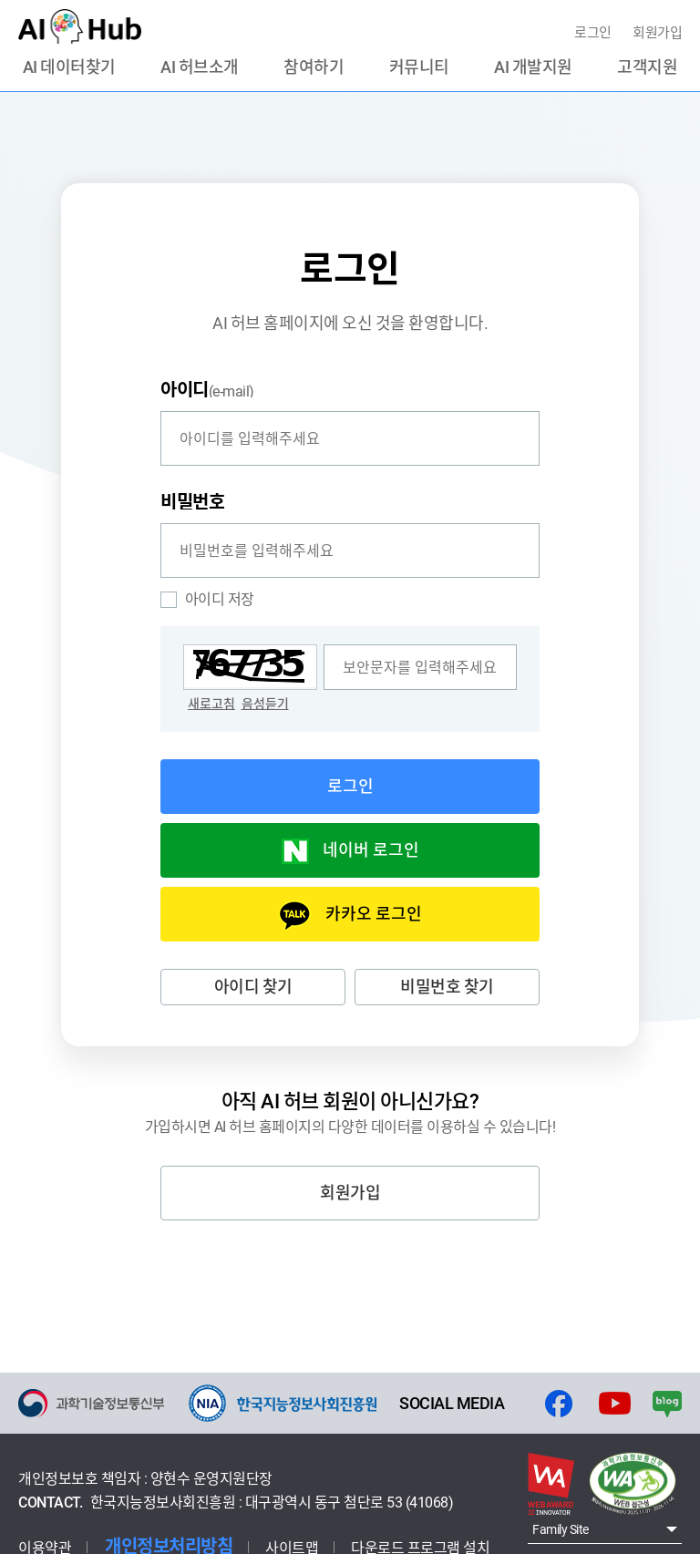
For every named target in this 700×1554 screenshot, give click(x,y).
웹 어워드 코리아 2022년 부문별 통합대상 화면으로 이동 (551, 1483)
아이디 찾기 (253, 986)
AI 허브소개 (199, 67)
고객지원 (647, 67)
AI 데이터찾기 (69, 67)
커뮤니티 (419, 67)
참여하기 (313, 67)
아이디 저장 (207, 600)
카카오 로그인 (373, 913)
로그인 (594, 33)
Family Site (560, 1529)
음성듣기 (265, 703)
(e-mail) (207, 389)
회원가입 (657, 33)
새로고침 (211, 703)
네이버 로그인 (371, 849)
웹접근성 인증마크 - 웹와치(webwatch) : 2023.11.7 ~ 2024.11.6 (632, 1484)
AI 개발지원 (533, 67)
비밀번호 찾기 (447, 986)
